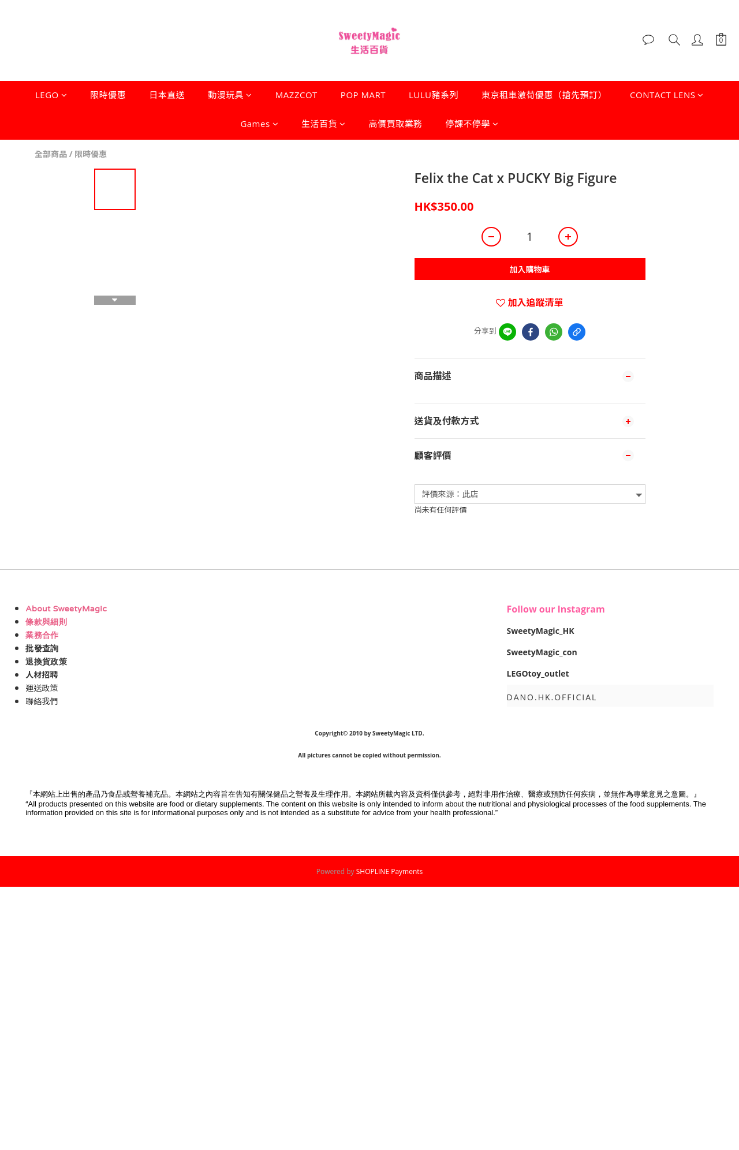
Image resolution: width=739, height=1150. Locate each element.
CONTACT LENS (667, 94)
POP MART (363, 94)
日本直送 (167, 94)
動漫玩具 (230, 94)
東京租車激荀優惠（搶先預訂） (544, 94)
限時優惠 (108, 94)
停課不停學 (472, 123)
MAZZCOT (296, 94)
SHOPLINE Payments (389, 871)
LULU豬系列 (433, 94)
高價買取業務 (396, 123)
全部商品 (51, 153)
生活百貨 (323, 123)
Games (259, 123)
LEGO (51, 94)
